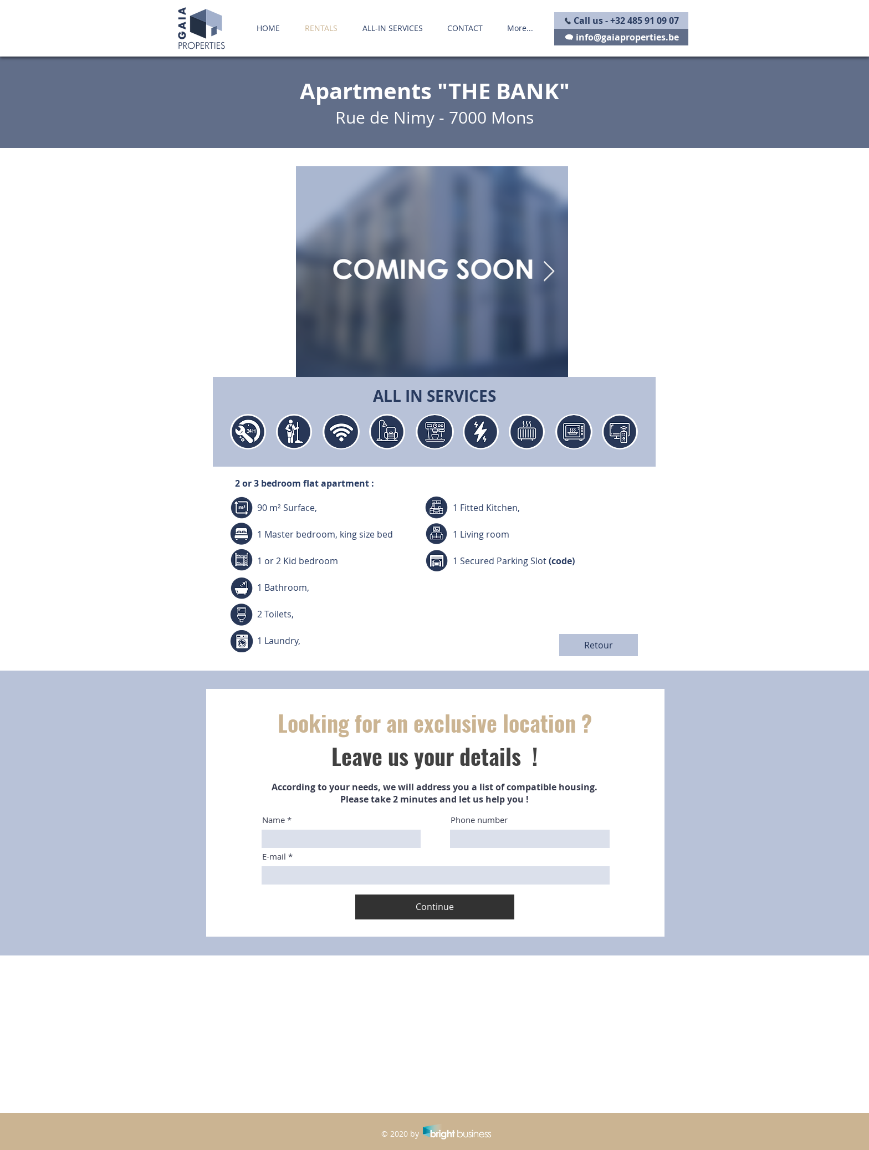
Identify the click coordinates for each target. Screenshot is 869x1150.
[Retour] (598, 645)
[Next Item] (549, 272)
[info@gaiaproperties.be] (621, 37)
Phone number (479, 820)
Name (273, 820)
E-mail (274, 856)
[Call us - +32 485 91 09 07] (621, 20)
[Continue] (434, 907)
